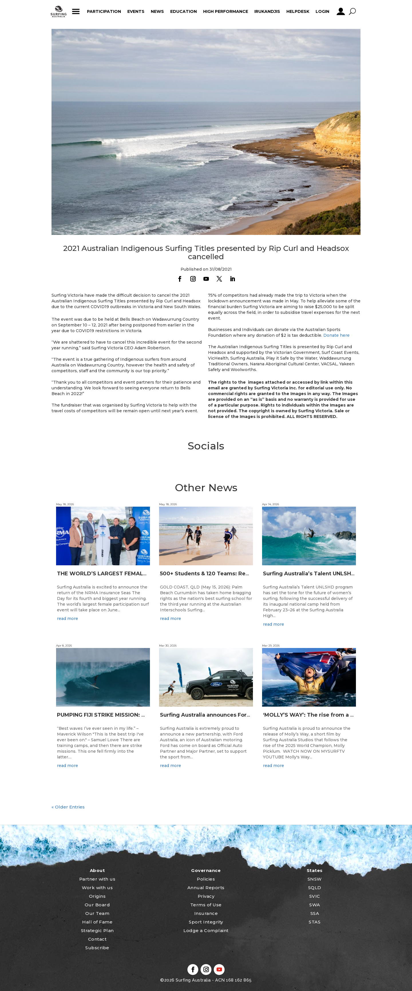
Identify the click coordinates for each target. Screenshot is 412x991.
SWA (314, 904)
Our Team (97, 913)
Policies (206, 879)
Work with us (97, 887)
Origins (97, 896)
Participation (104, 11)
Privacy (206, 896)
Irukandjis (267, 11)
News (157, 11)
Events (135, 11)
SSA (314, 913)
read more (67, 618)
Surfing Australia (193, 980)
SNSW (315, 879)
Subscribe (97, 947)
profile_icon (341, 11)
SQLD (314, 887)
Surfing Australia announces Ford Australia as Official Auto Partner (250, 715)
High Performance (225, 11)
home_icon (58, 11)
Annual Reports (206, 887)
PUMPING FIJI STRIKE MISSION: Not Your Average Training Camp (143, 715)
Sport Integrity (206, 922)
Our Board (97, 904)
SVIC (314, 896)
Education (183, 11)
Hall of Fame (97, 922)
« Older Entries (68, 807)
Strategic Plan (97, 930)
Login (322, 11)
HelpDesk (297, 11)
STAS (314, 922)
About (97, 870)
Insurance (206, 913)
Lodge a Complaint (206, 930)
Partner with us (97, 879)
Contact (97, 939)
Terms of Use (206, 904)
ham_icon (76, 11)
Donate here (336, 335)
